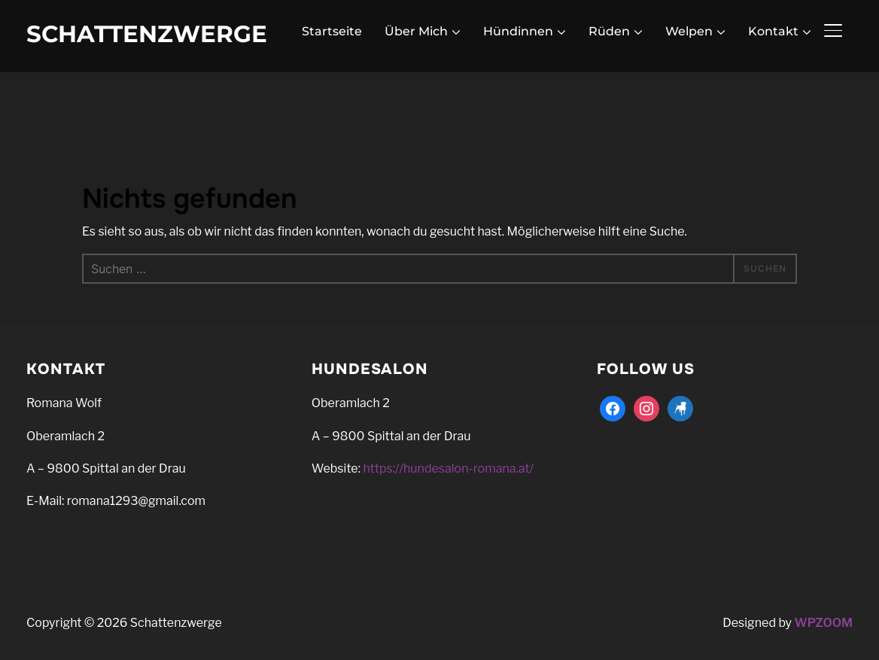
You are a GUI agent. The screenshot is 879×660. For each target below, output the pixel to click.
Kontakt (773, 31)
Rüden (609, 31)
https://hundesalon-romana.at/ (448, 468)
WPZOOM (824, 623)
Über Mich (416, 31)
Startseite (332, 31)
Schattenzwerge (146, 34)
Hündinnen (518, 31)
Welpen (689, 31)
